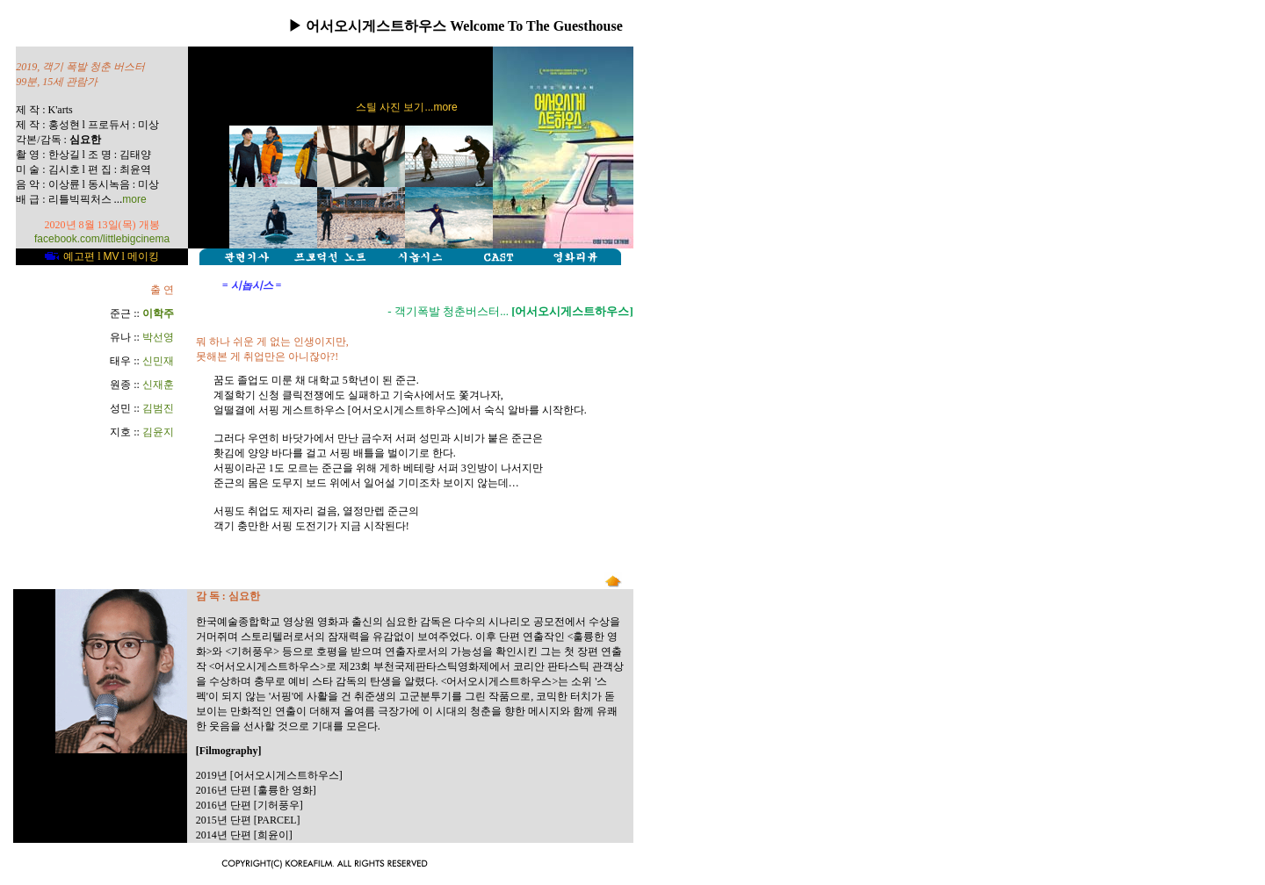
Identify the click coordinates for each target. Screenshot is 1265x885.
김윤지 (158, 432)
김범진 (158, 408)
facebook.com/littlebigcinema (102, 239)
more (134, 199)
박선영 (158, 337)
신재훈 (158, 384)
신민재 (158, 361)
